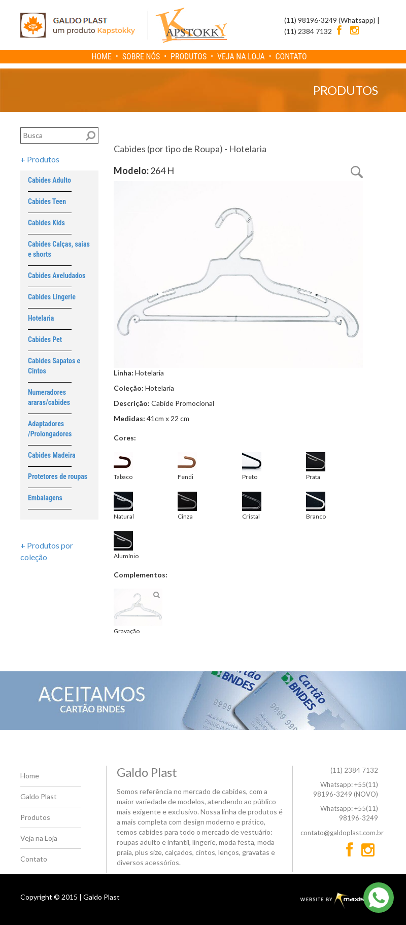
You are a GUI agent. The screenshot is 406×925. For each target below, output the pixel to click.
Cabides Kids (46, 223)
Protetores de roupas (57, 476)
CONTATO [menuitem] (291, 56)
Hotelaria (41, 318)
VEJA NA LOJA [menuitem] (241, 56)
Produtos (35, 817)
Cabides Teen (47, 201)
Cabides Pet (45, 339)
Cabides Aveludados (56, 275)
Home (29, 775)
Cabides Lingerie (52, 297)
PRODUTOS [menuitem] (189, 56)
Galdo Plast (38, 796)
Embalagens (45, 498)
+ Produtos (39, 159)
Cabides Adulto (49, 180)
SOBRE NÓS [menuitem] (141, 56)
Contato (33, 858)
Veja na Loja (38, 838)
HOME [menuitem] (101, 56)
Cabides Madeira (52, 455)
